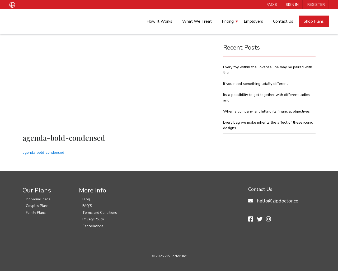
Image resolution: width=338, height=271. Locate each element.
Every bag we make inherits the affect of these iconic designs (268, 125)
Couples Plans (37, 206)
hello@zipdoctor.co (277, 201)
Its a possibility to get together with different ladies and (266, 97)
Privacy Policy (93, 219)
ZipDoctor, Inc (175, 256)
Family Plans (36, 212)
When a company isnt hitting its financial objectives (266, 111)
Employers (253, 21)
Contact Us (283, 21)
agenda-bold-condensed (43, 152)
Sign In (292, 4)
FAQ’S (272, 4)
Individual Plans (38, 199)
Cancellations (93, 226)
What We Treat (197, 21)
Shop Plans (314, 21)
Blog (86, 199)
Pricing (228, 21)
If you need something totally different (255, 83)
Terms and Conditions (99, 212)
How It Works (159, 21)
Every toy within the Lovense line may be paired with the (267, 70)
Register (316, 4)
